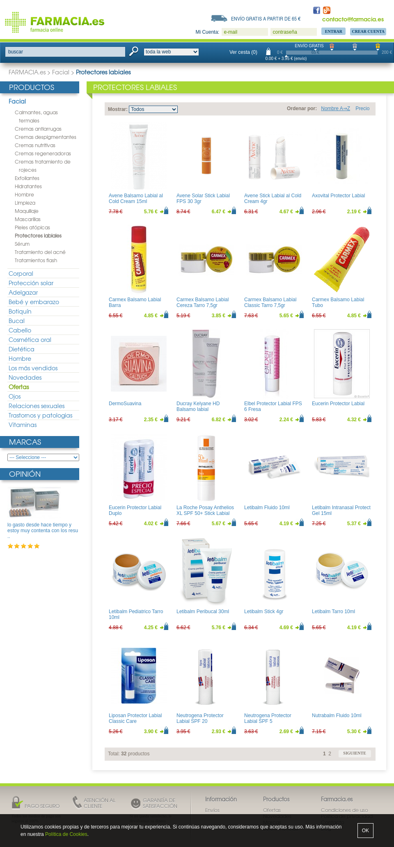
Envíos (212, 810)
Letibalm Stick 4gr (263, 611)
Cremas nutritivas (35, 145)
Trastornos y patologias (40, 415)
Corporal (21, 273)
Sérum (22, 243)
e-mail (230, 32)
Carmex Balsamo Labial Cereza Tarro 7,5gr (202, 302)
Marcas (25, 441)
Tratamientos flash (36, 260)
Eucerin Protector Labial (338, 403)
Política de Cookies (66, 834)
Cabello (20, 330)
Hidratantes (28, 186)
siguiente (354, 753)
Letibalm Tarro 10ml (333, 611)
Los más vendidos (33, 368)
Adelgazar (23, 292)
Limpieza (25, 202)
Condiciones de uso (344, 810)
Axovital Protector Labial (338, 195)
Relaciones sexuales (36, 406)
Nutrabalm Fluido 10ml (337, 715)
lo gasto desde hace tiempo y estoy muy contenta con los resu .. (42, 531)
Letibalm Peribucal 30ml (202, 611)
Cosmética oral (30, 339)
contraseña (285, 32)
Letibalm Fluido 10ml (267, 507)
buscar (15, 52)
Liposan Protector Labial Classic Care (135, 718)
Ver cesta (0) (243, 52)
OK (365, 830)
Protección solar (31, 283)
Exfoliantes (27, 178)
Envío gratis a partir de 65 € (266, 18)
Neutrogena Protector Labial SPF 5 (267, 718)
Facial (60, 72)
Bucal (17, 320)
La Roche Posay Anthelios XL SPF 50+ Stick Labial (205, 510)
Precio (362, 108)
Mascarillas (28, 219)
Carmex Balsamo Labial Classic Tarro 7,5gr (270, 302)
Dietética (21, 349)
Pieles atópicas (32, 227)
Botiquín (20, 311)
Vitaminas (23, 424)
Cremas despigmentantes (45, 137)
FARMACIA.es (27, 72)
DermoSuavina (125, 403)
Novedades (25, 377)
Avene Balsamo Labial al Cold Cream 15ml (136, 198)
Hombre (24, 194)
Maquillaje (27, 211)
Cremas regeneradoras (43, 153)
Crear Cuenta (368, 31)
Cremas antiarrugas (38, 128)
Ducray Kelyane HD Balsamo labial (198, 406)
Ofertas (19, 387)
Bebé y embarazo (34, 302)
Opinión (25, 473)
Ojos (15, 396)
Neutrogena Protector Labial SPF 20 (200, 718)
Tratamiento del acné (40, 252)
